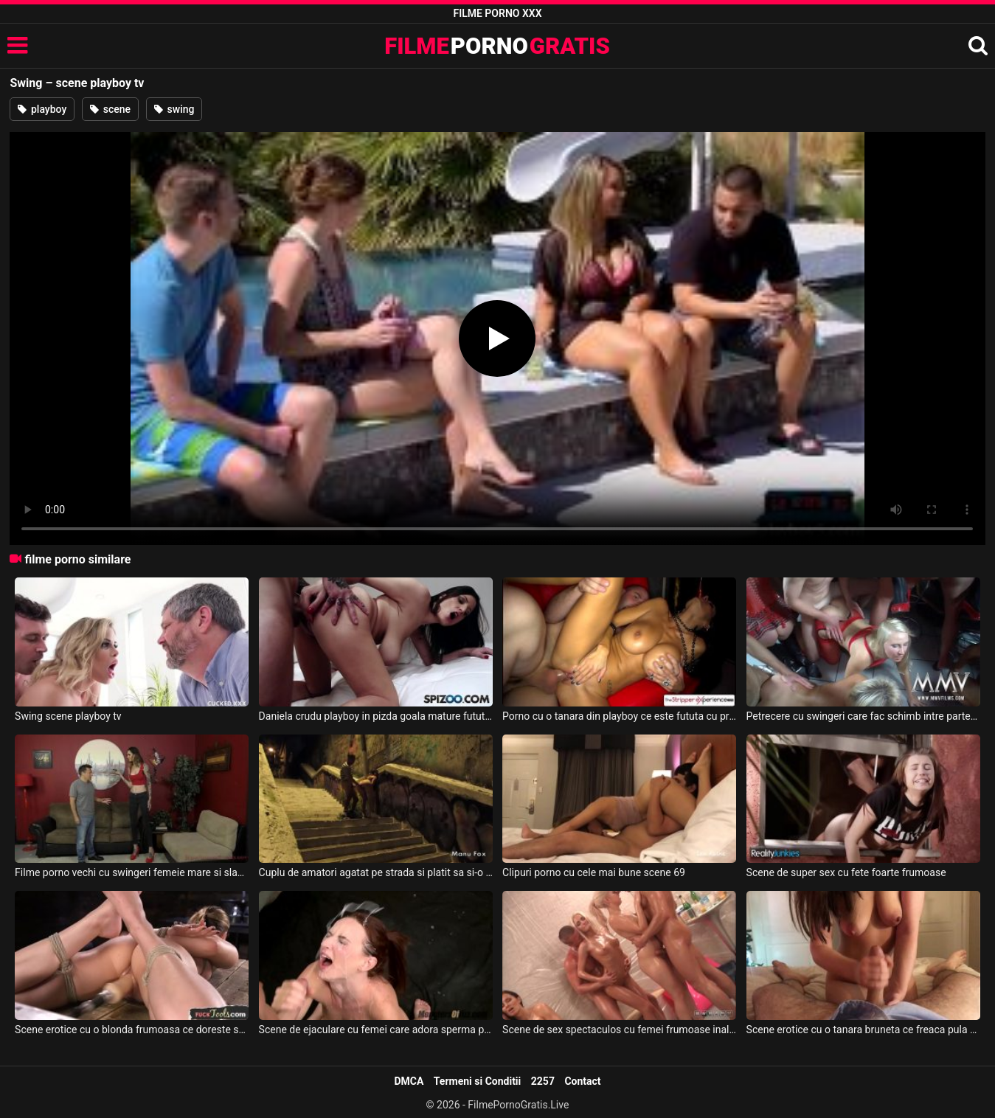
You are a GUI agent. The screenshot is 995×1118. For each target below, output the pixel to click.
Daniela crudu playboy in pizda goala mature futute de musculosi (376, 716)
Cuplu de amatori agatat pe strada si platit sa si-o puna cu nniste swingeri (376, 872)
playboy (42, 109)
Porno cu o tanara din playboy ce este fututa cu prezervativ (619, 716)
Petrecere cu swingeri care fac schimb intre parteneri (863, 716)
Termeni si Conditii (477, 1081)
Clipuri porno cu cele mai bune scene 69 (593, 872)
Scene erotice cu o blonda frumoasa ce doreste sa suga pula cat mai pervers (132, 1029)
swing (174, 109)
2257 (543, 1081)
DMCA (408, 1081)
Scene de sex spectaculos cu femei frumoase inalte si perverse (619, 1029)
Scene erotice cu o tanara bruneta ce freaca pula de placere (863, 1029)
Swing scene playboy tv (68, 716)
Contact (582, 1081)
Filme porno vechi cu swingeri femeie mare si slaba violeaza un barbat (132, 872)
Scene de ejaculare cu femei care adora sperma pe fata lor (376, 1029)
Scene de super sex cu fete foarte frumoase (846, 872)
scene (110, 109)
